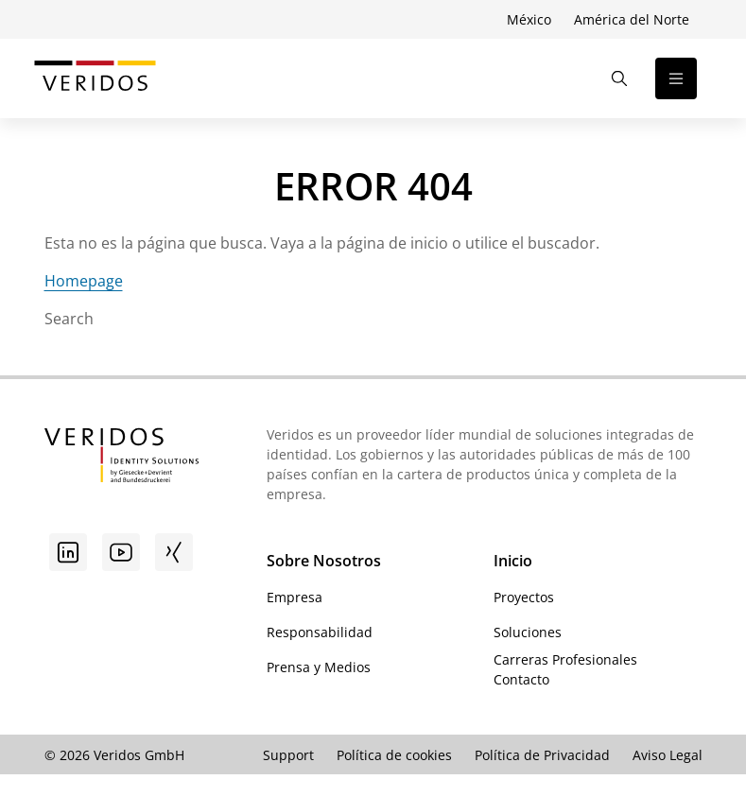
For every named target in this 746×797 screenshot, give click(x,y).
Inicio (513, 560)
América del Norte (631, 19)
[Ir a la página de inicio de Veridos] (95, 78)
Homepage (83, 280)
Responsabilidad (320, 632)
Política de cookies (394, 755)
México (529, 19)
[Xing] (174, 552)
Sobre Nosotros (324, 560)
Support (288, 755)
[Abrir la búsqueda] (619, 78)
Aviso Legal (668, 755)
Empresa (294, 597)
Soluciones (528, 632)
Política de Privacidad (542, 755)
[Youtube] (121, 552)
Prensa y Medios (319, 667)
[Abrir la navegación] (676, 78)
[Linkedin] (68, 552)
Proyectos (524, 597)
